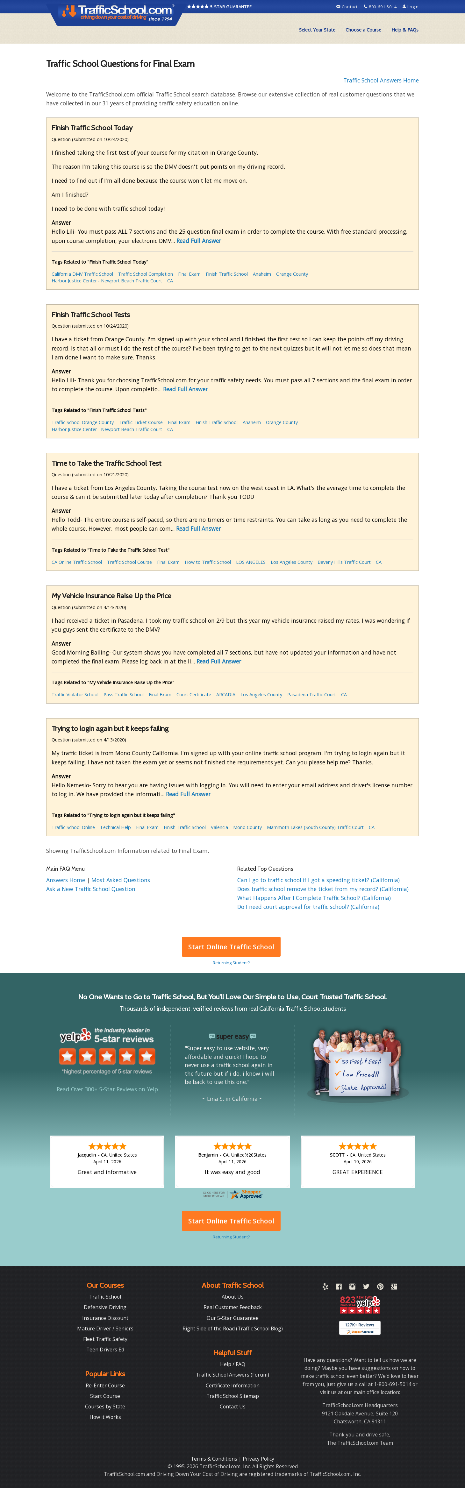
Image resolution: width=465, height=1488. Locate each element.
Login (411, 7)
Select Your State (317, 30)
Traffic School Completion (145, 274)
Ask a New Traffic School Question (90, 889)
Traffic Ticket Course (141, 422)
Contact (347, 7)
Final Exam (189, 274)
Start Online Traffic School (231, 947)
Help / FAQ (232, 1364)
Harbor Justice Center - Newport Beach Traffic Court (107, 281)
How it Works (105, 1417)
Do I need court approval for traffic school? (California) (308, 907)
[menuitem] (317, 30)
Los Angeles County (291, 562)
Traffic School (105, 1296)
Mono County (247, 827)
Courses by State (105, 1406)
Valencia (219, 827)
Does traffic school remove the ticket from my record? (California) (323, 889)
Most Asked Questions (120, 880)
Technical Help (115, 827)
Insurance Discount (105, 1317)
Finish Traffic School (227, 274)
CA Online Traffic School (77, 562)
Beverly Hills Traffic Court (344, 562)
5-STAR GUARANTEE (219, 7)
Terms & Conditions (215, 1458)
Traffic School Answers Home (381, 80)
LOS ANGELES (251, 562)
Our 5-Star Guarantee (233, 1317)
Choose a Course (363, 30)
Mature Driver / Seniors (105, 1328)
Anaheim (262, 274)
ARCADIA (225, 694)
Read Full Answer (198, 240)
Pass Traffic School (124, 694)
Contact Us (233, 1406)
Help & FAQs (404, 30)
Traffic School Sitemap (232, 1395)
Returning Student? (231, 963)
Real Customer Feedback (233, 1307)
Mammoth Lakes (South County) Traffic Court (315, 827)
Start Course (105, 1395)
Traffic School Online (73, 827)
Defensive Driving (105, 1307)
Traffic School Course (129, 562)
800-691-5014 (381, 7)
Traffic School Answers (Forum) (232, 1374)
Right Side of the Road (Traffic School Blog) (232, 1328)
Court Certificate (193, 694)
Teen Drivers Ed (105, 1349)
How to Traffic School (208, 562)
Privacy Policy (258, 1458)
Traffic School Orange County (83, 422)
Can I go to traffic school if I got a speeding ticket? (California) (318, 880)
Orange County (292, 274)
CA (170, 281)
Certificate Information (233, 1385)
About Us (233, 1296)
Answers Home (66, 880)
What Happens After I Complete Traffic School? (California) (314, 898)
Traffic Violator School (75, 694)
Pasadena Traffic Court (311, 694)
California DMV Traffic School (82, 274)
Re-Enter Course (105, 1385)
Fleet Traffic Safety (105, 1339)
